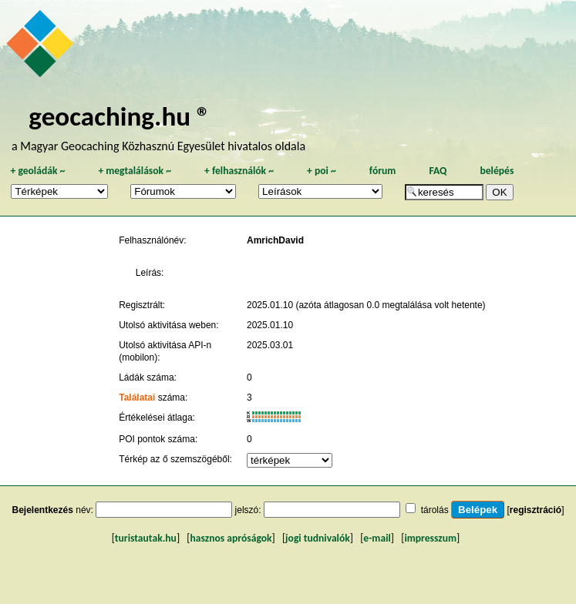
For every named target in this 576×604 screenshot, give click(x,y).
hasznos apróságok (230, 538)
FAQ (437, 170)
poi (321, 170)
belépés (497, 170)
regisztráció (535, 510)
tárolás (435, 510)
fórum (382, 170)
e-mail (376, 538)
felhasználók (239, 170)
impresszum (430, 538)
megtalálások (134, 170)
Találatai (137, 397)
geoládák (37, 170)
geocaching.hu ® (120, 116)
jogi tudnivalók (317, 538)
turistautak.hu (146, 538)
